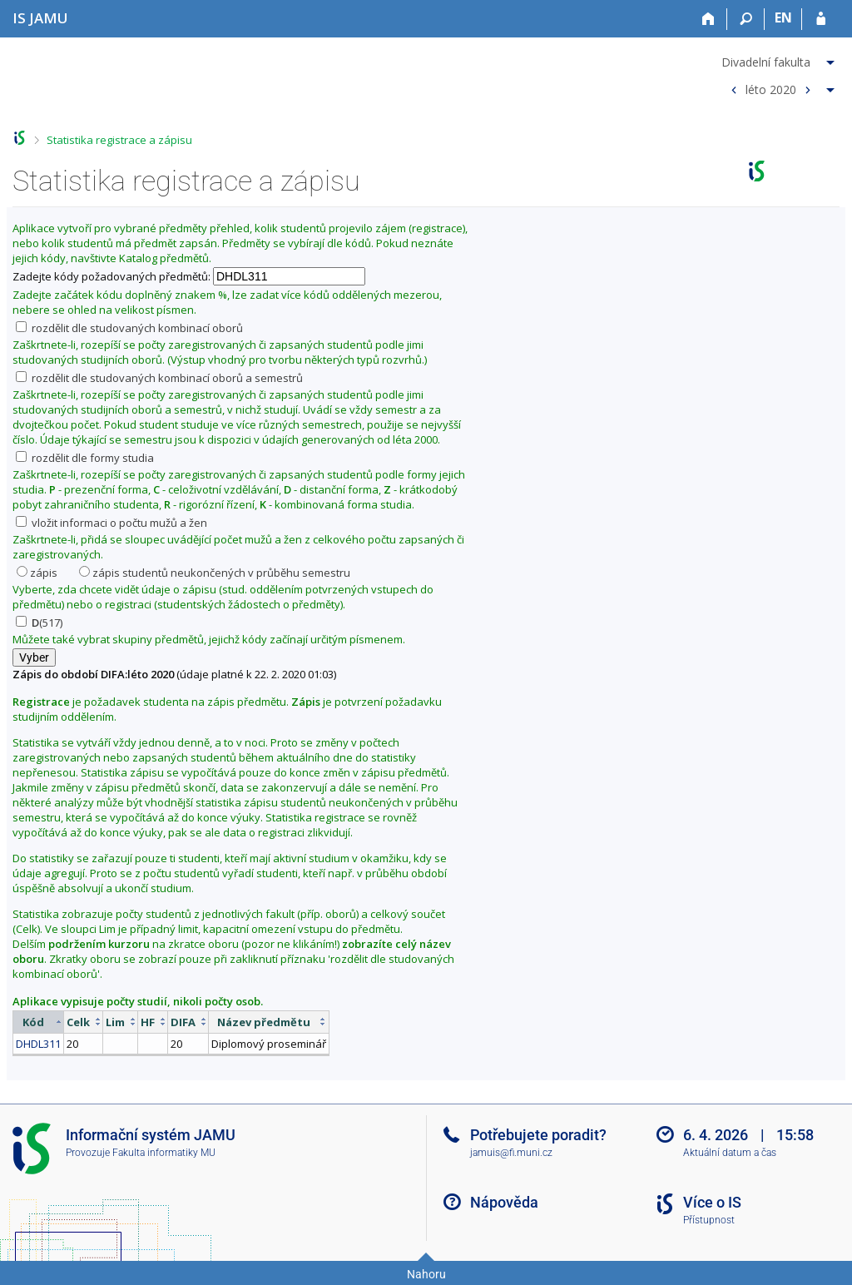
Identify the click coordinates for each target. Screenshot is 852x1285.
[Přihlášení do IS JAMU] (821, 19)
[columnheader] (38, 1021)
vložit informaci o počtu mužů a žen (111, 522)
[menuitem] (780, 59)
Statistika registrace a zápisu (119, 139)
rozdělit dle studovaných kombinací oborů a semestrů (159, 377)
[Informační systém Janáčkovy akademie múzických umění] (40, 17)
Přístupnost (709, 1220)
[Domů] (708, 19)
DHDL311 (38, 1043)
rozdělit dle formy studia (85, 457)
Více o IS (712, 1202)
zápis (37, 572)
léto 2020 (771, 89)
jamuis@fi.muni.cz (511, 1152)
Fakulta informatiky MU (163, 1152)
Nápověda (504, 1202)
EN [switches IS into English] (783, 17)
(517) (39, 622)
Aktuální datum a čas (729, 1152)
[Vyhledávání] (746, 19)
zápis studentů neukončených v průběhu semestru (214, 572)
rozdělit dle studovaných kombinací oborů (129, 327)
